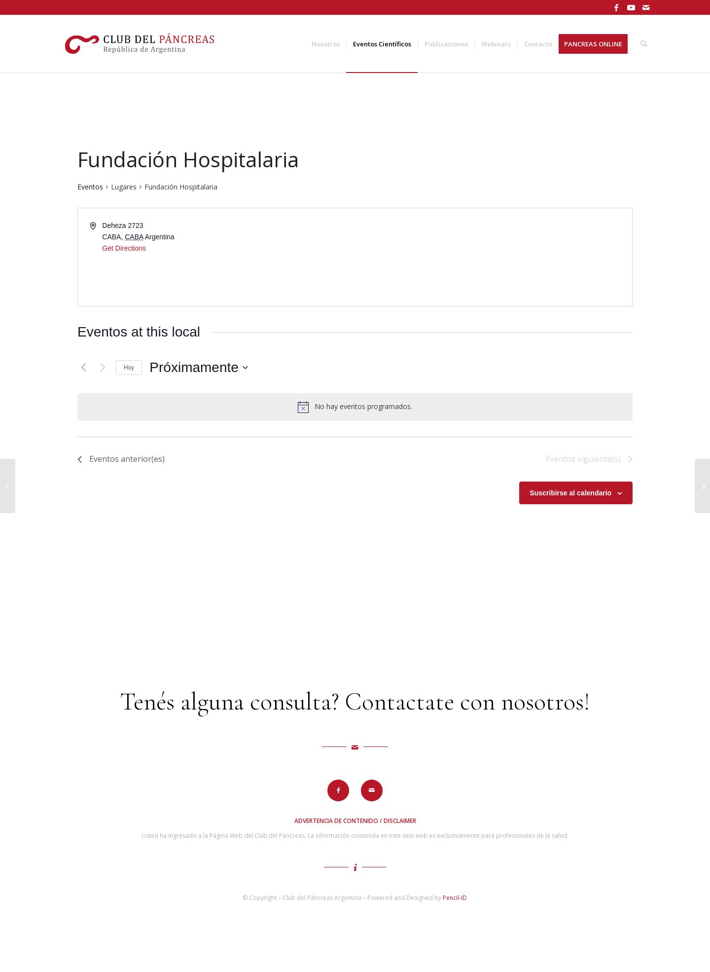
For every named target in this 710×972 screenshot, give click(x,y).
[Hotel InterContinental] (7, 486)
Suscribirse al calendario (570, 493)
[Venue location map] (492, 257)
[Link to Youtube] (631, 7)
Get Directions (124, 248)
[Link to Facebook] (616, 7)
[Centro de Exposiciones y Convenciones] (702, 486)
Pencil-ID (455, 898)
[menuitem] (325, 44)
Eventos (90, 186)
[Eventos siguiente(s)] (102, 368)
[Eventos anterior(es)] (83, 368)
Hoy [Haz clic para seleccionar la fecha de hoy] (129, 367)
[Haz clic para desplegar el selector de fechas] (198, 367)
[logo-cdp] (141, 44)
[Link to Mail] (646, 7)
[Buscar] (643, 44)
